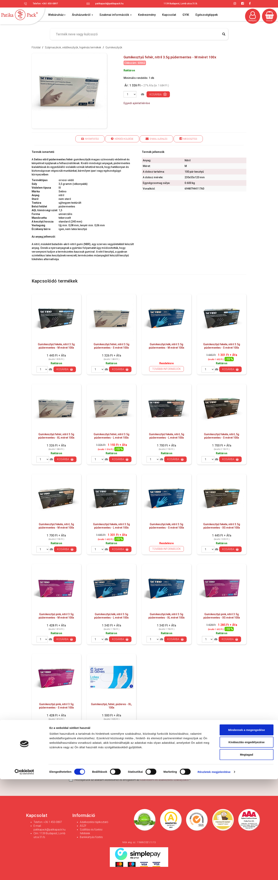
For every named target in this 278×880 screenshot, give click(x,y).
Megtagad (246, 855)
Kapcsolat (169, 15)
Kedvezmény (147, 15)
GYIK (186, 15)
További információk (166, 368)
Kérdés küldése (122, 138)
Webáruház (57, 15)
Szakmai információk (115, 15)
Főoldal (36, 47)
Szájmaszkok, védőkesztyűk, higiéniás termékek (73, 47)
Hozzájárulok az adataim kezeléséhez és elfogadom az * (130, 780)
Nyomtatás (90, 138)
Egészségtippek (207, 15)
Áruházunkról (82, 15)
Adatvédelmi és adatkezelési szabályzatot (164, 779)
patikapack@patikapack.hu (109, 3)
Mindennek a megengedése (246, 830)
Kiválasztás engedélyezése (246, 843)
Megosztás (188, 138)
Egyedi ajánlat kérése (137, 103)
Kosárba (158, 94)
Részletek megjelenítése (214, 872)
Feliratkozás (221, 770)
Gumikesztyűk (113, 47)
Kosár (269, 16)
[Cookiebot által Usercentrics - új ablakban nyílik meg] (24, 872)
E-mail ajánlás (156, 138)
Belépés (252, 16)
